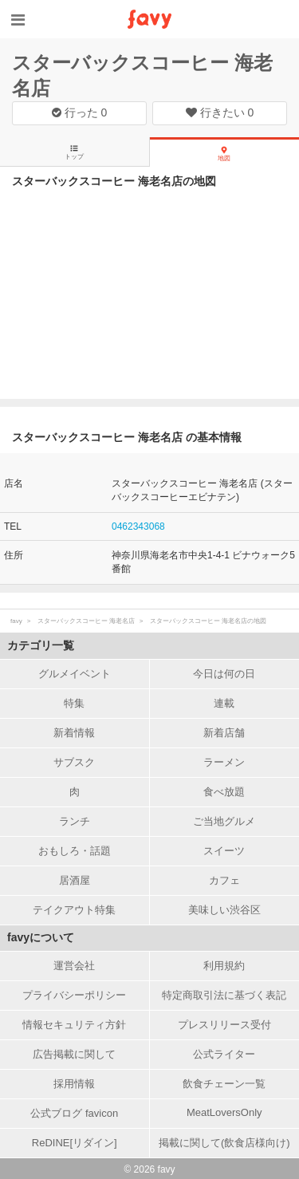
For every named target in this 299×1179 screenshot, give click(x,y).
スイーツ (224, 851)
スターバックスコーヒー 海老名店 (86, 621)
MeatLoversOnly (224, 1112)
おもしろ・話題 (74, 851)
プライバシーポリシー (74, 995)
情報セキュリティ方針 (74, 1025)
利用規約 (224, 966)
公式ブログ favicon (74, 1113)
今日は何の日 (224, 674)
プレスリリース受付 (224, 1025)
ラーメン (224, 762)
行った (80, 112)
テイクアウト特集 (74, 910)
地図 (224, 154)
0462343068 (138, 526)
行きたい (220, 112)
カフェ (224, 880)
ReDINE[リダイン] (74, 1143)
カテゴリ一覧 (40, 645)
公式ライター (224, 1054)
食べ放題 (224, 792)
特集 (74, 703)
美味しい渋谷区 (224, 910)
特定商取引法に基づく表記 (224, 995)
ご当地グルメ (224, 821)
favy (16, 621)
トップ (74, 152)
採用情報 (74, 1084)
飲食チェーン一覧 (224, 1084)
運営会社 (74, 966)
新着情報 (74, 733)
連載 (224, 703)
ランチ (74, 821)
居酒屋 (74, 880)
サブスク (74, 762)
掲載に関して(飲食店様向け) (224, 1143)
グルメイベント (74, 674)
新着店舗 (224, 733)
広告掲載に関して (74, 1054)
